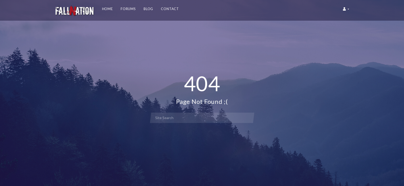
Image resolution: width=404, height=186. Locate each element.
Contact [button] (170, 9)
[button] (346, 10)
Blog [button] (148, 9)
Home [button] (107, 9)
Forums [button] (128, 9)
